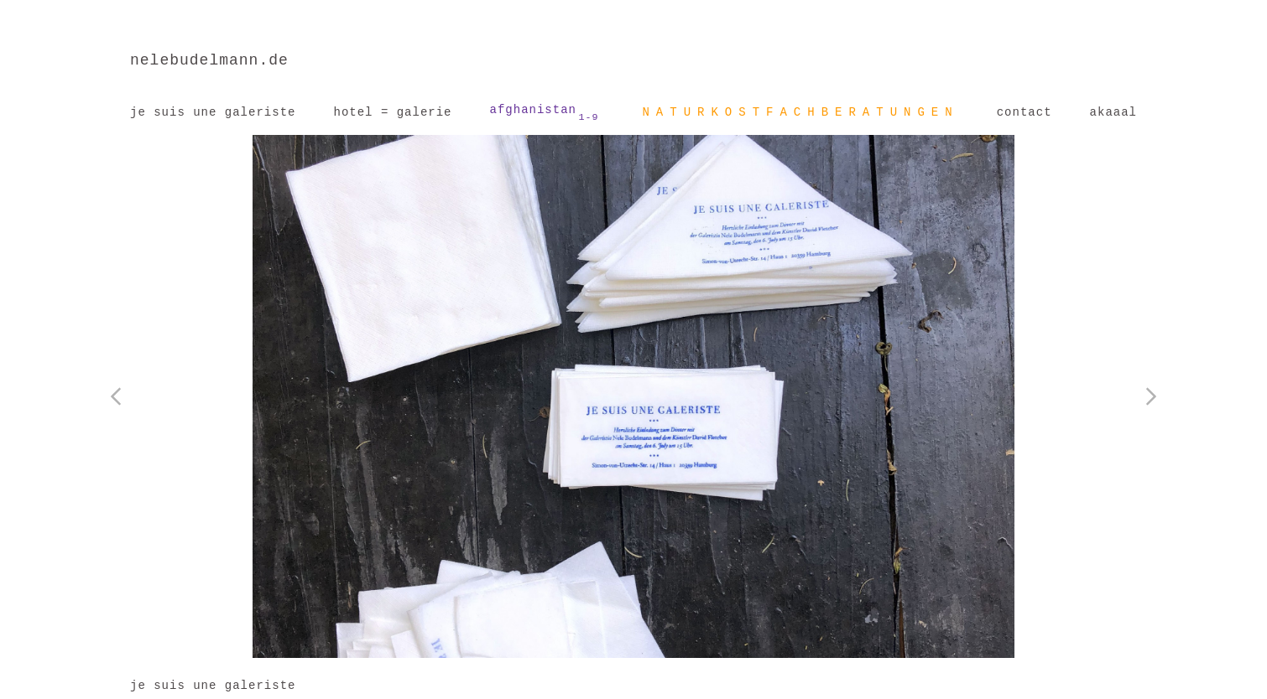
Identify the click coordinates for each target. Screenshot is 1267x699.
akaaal (1113, 112)
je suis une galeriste (212, 112)
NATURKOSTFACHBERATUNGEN (800, 112)
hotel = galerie (392, 112)
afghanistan (544, 113)
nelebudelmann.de (209, 60)
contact (1024, 112)
